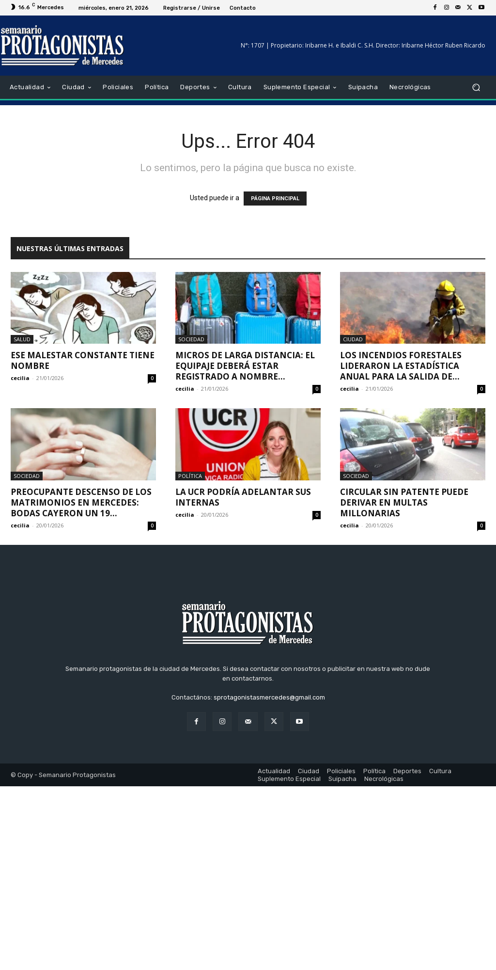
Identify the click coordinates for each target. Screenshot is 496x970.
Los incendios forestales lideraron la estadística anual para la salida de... (401, 366)
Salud (22, 339)
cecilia (20, 378)
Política (190, 475)
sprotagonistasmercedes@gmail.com (269, 697)
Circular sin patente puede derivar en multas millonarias (404, 502)
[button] (476, 87)
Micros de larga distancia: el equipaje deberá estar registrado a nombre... (245, 366)
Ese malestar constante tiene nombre (83, 360)
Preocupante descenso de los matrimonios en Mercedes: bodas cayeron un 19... (81, 502)
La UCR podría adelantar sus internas (243, 497)
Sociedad (191, 339)
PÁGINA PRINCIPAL (275, 198)
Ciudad (353, 339)
